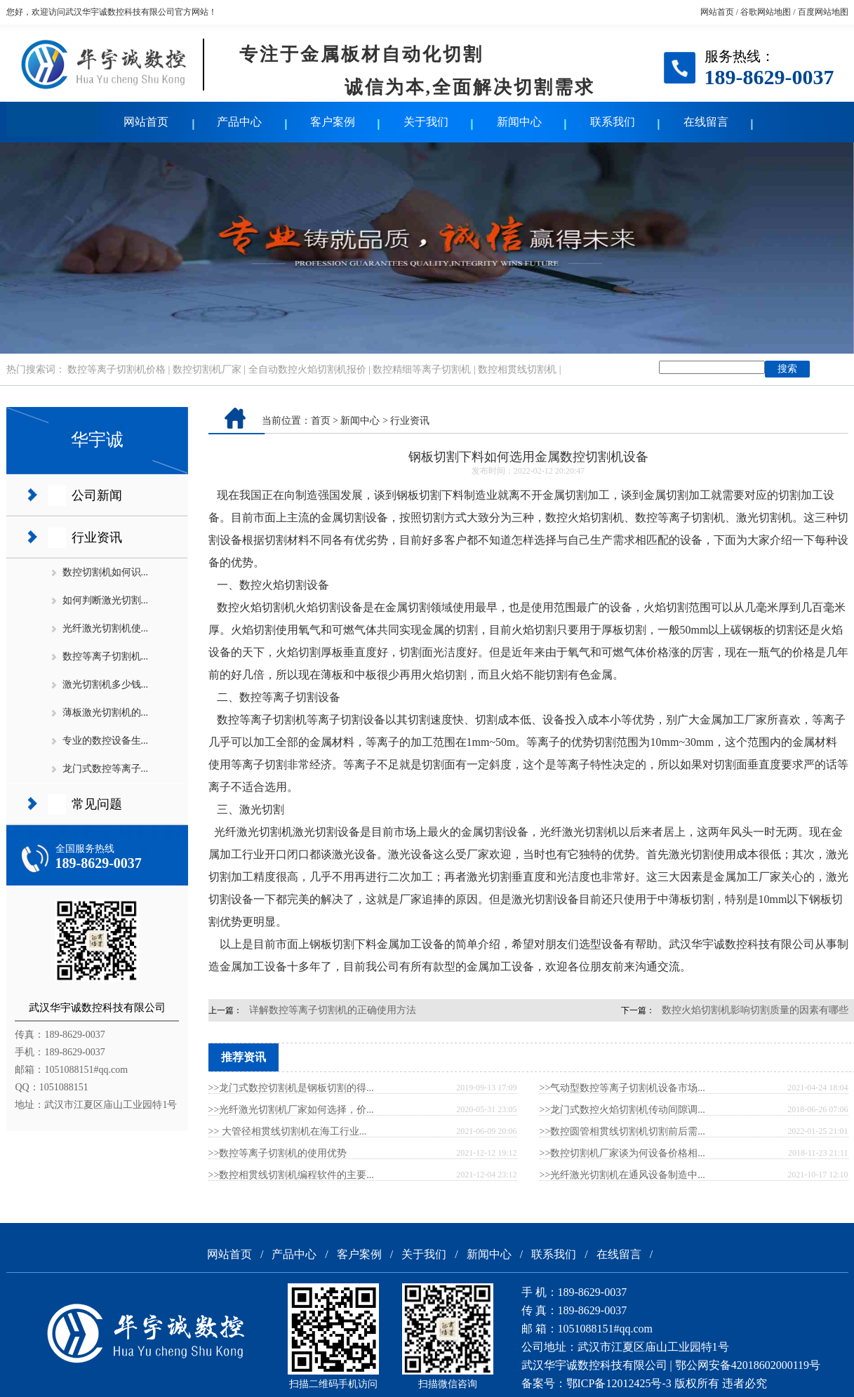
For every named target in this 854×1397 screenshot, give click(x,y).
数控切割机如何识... (105, 572)
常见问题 (97, 804)
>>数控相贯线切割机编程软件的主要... (291, 1175)
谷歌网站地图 (765, 12)
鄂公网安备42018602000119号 (747, 1365)
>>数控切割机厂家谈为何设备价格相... (622, 1153)
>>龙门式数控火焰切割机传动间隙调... (622, 1109)
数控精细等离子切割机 (422, 369)
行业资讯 (97, 537)
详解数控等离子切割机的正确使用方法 (332, 1010)
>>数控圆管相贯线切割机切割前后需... (622, 1131)
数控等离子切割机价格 (116, 369)
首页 (321, 420)
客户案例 (332, 122)
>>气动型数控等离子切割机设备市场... (622, 1088)
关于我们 (425, 122)
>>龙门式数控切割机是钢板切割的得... (291, 1088)
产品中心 (239, 122)
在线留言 (705, 122)
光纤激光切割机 (253, 832)
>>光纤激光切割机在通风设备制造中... (622, 1175)
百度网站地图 (823, 12)
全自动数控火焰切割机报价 (307, 369)
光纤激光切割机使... (105, 628)
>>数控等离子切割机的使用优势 (277, 1153)
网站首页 (717, 12)
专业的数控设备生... (105, 740)
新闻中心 (519, 122)
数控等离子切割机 (262, 720)
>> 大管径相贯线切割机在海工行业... (287, 1131)
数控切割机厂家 (207, 369)
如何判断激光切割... (105, 600)
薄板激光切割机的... (105, 712)
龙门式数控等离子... (105, 768)
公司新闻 (97, 495)
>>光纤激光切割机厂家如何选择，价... (291, 1109)
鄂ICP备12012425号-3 (619, 1383)
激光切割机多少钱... (105, 684)
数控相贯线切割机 (517, 369)
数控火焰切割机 (256, 607)
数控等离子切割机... (105, 656)
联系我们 (612, 122)
